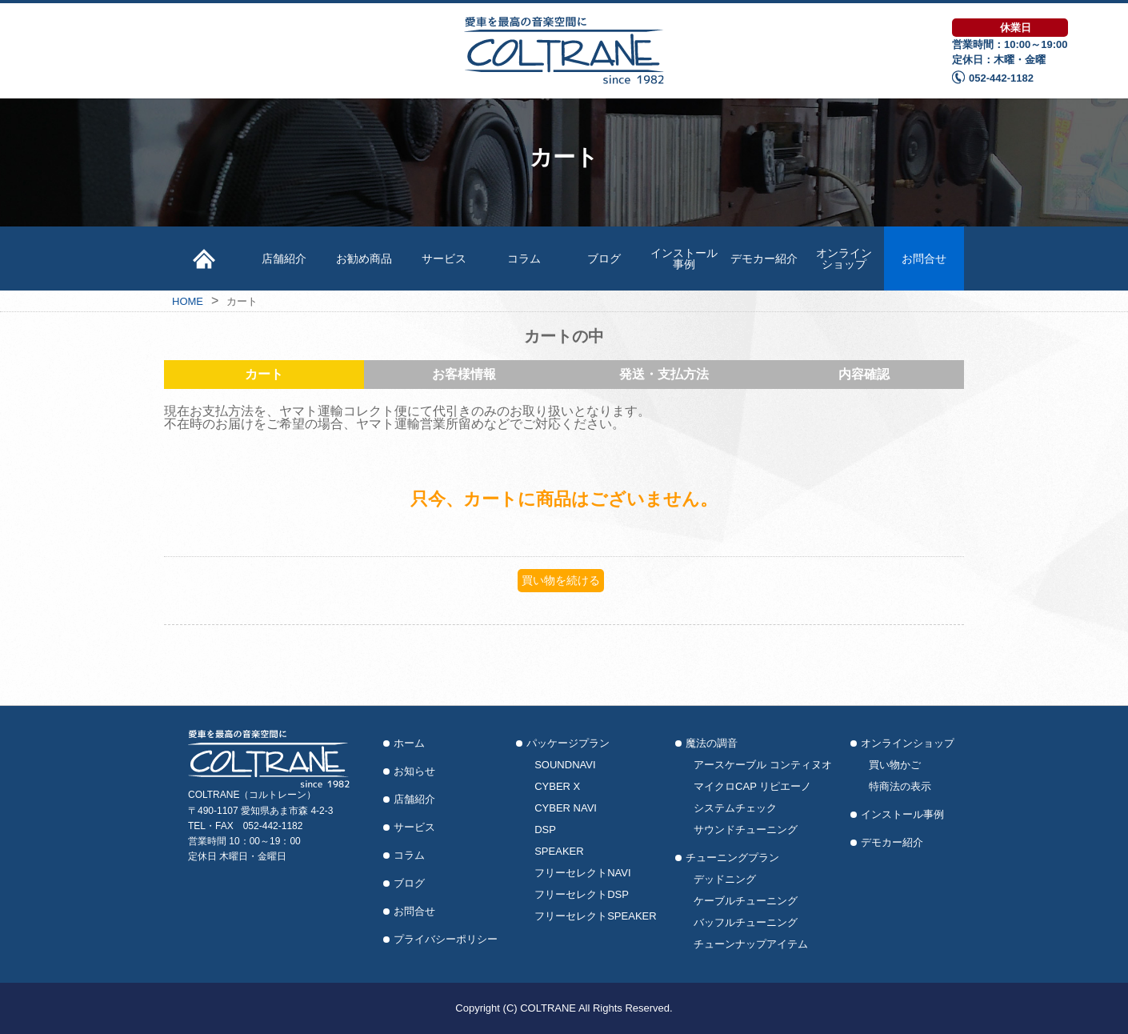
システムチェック (735, 808)
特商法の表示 (900, 786)
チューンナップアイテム (751, 944)
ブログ (604, 258)
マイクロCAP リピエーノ (752, 786)
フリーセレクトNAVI (582, 873)
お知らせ (414, 771)
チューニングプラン (732, 858)
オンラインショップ (844, 258)
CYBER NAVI (565, 808)
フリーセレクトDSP (581, 894)
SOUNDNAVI (564, 765)
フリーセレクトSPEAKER (595, 916)
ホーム (409, 743)
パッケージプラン (568, 743)
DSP (545, 830)
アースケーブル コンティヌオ (763, 765)
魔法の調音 (712, 743)
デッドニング (725, 879)
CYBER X (557, 786)
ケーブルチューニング (746, 901)
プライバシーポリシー (446, 939)
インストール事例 (684, 258)
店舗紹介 (284, 258)
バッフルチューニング (746, 922)
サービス (444, 258)
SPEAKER (558, 851)
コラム (524, 258)
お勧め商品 (364, 258)
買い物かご (895, 765)
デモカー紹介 (764, 258)
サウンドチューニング (746, 830)
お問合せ (924, 258)
